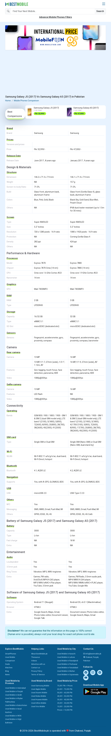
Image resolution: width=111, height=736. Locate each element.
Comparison (10, 661)
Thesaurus (35, 657)
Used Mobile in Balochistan (16, 705)
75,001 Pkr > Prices (65, 686)
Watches (8, 668)
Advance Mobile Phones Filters (55, 17)
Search (100, 11)
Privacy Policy (36, 671)
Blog (7, 671)
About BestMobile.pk (39, 654)
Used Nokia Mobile (38, 696)
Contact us (35, 668)
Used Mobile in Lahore (66, 657)
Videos (34, 661)
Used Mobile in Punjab (14, 691)
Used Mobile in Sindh (13, 695)
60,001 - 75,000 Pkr (64, 689)
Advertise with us (38, 664)
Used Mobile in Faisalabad (67, 668)
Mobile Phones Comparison (26, 100)
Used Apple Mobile (38, 689)
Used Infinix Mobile (38, 703)
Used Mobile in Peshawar (67, 664)
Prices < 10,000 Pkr (65, 710)
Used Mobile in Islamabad (15, 688)
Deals (7, 664)
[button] (103, 4)
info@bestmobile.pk (92, 654)
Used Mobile (10, 657)
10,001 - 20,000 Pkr (64, 707)
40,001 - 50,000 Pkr (64, 696)
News (7, 675)
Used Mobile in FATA (13, 716)
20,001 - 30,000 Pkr (64, 703)
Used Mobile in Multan (66, 671)
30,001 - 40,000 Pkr (64, 700)
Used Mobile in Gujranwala (67, 675)
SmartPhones (10, 654)
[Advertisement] (55, 72)
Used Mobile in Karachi (66, 654)
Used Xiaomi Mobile (39, 693)
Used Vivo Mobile (38, 707)
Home (8, 100)
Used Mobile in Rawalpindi (67, 661)
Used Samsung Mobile (40, 686)
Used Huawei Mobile (39, 700)
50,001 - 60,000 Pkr (64, 693)
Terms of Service (38, 675)
